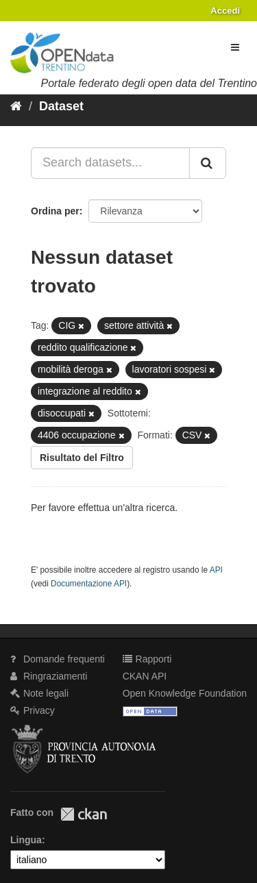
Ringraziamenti (48, 676)
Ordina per (55, 211)
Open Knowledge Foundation (185, 693)
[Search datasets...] (110, 163)
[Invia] (207, 163)
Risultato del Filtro (82, 457)
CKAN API (145, 676)
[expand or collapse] (235, 47)
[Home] (16, 106)
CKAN (83, 814)
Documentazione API (89, 583)
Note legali (39, 693)
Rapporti (147, 659)
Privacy (32, 710)
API (216, 570)
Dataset (61, 106)
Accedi (225, 10)
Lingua (26, 839)
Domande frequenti (57, 659)
